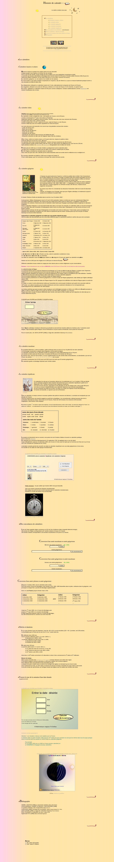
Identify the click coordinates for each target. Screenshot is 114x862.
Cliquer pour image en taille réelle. (34, 516)
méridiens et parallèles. (58, 793)
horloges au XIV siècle (42, 660)
